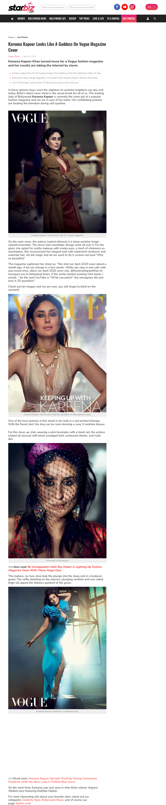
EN (149, 7)
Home (11, 37)
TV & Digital (113, 18)
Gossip (72, 18)
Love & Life (98, 18)
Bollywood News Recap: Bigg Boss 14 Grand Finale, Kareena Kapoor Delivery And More (55, 77)
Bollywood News (37, 18)
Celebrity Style (31, 800)
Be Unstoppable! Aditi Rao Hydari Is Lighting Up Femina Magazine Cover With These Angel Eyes (54, 568)
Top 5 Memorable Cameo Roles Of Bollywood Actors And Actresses (45, 82)
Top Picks (84, 18)
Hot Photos (129, 18)
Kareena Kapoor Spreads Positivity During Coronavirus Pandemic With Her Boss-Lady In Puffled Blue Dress (52, 780)
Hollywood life (57, 18)
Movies (21, 18)
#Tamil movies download (82, 7)
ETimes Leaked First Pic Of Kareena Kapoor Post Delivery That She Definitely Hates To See (56, 73)
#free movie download (53, 7)
